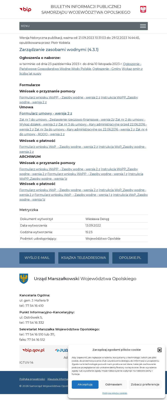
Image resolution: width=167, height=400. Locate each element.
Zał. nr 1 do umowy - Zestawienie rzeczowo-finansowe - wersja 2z (67, 119)
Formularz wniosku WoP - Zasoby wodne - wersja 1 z (73, 195)
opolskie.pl (130, 258)
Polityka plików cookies (114, 393)
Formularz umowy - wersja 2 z (45, 113)
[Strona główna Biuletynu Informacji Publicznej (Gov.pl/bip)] (35, 350)
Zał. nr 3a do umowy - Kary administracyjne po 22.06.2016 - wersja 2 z (85, 129)
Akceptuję (85, 384)
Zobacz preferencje (145, 384)
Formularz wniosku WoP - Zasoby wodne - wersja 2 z (58, 147)
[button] (159, 350)
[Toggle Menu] (143, 26)
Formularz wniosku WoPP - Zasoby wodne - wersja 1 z (87, 174)
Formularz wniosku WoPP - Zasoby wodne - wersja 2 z (59, 97)
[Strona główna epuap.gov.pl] (65, 350)
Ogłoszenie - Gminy (106, 69)
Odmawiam (113, 384)
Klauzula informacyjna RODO (65, 378)
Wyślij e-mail (40, 259)
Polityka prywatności (32, 378)
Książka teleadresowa (83, 258)
